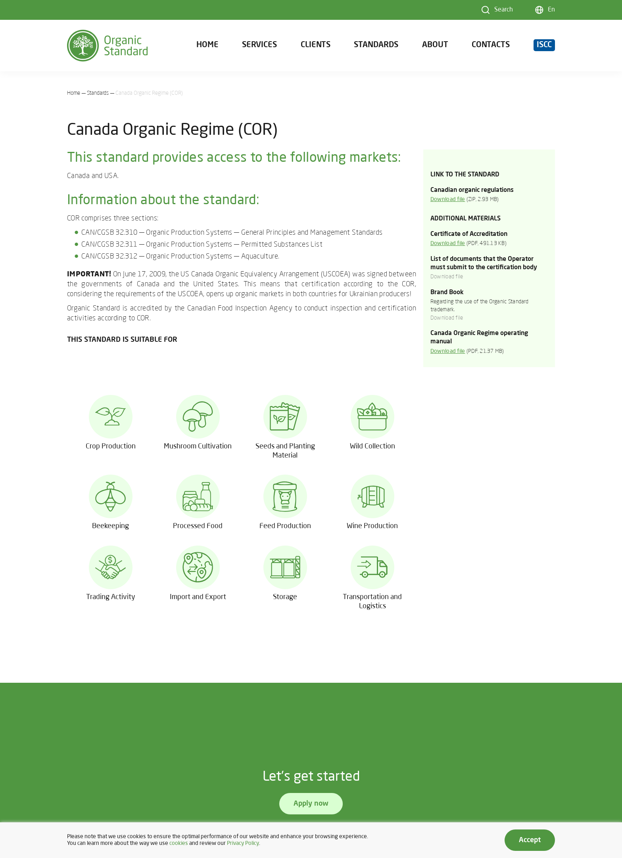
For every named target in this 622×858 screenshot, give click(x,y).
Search (503, 10)
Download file (447, 199)
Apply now (311, 803)
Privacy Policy (243, 843)
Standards (376, 45)
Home (207, 45)
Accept (530, 840)
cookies (178, 843)
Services (259, 45)
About (435, 45)
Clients (315, 45)
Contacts (491, 45)
